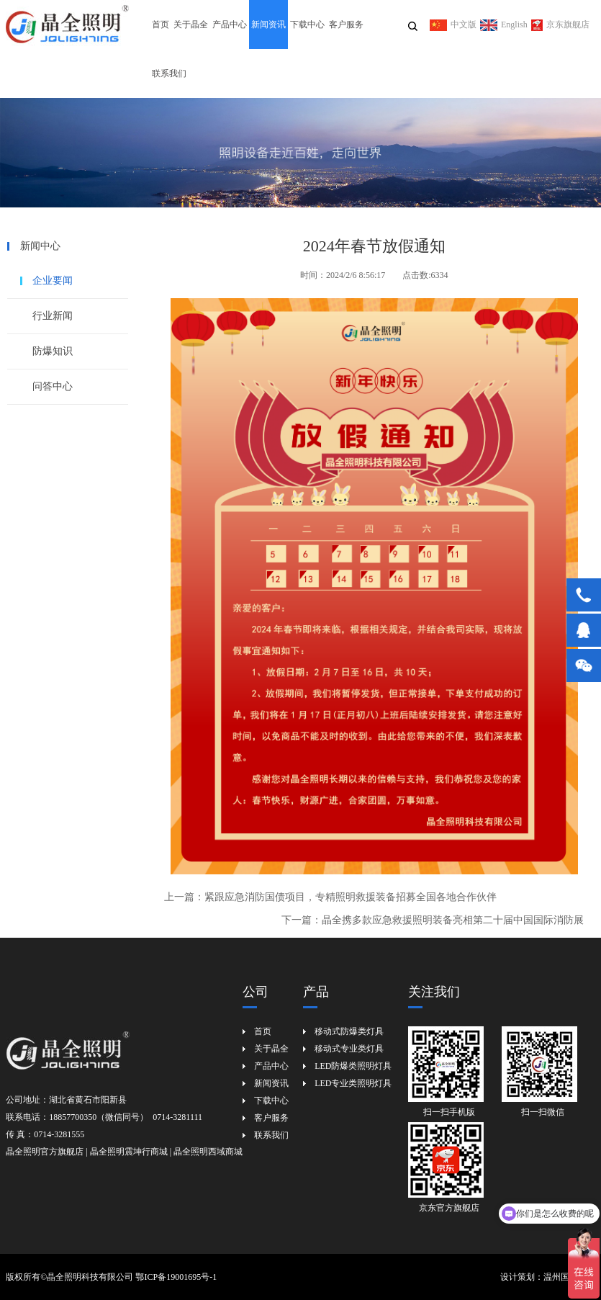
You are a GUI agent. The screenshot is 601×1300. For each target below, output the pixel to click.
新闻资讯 (268, 24)
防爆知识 (52, 351)
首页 (160, 24)
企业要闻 (52, 280)
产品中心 (229, 24)
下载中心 (307, 24)
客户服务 (346, 24)
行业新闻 (52, 315)
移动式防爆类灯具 (349, 1031)
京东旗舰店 (560, 24)
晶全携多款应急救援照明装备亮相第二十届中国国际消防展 (453, 920)
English (504, 24)
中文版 (453, 24)
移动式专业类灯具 (349, 1049)
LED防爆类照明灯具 (353, 1066)
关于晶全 (190, 24)
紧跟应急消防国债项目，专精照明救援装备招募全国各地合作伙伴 (350, 897)
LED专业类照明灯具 (353, 1083)
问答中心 (52, 386)
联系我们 (169, 73)
